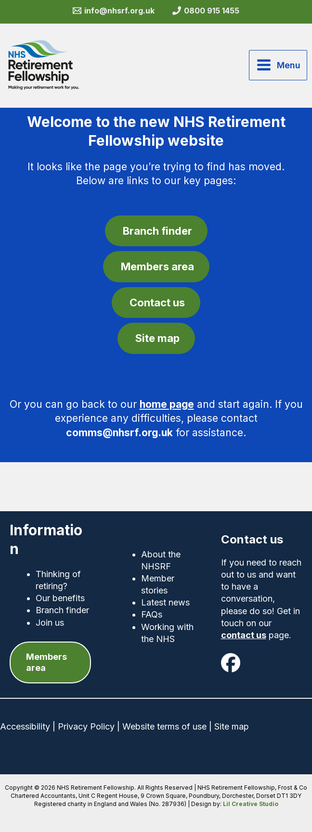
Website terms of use (164, 726)
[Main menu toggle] (278, 65)
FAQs (151, 614)
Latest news (165, 602)
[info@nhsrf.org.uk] (113, 10)
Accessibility (25, 726)
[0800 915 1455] (206, 10)
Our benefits (60, 598)
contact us (243, 635)
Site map (231, 726)
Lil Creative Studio (250, 803)
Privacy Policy (86, 726)
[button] (50, 662)
